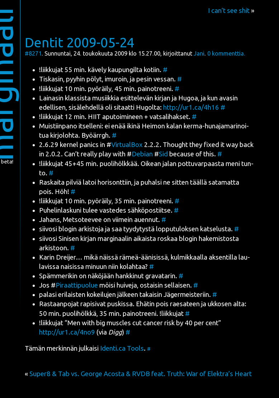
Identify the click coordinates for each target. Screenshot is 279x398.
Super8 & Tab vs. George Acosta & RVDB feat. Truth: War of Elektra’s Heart (140, 374)
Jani (199, 53)
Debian (142, 154)
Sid (163, 154)
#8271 (33, 53)
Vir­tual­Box (127, 144)
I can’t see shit (229, 10)
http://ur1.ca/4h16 (191, 107)
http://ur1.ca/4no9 (67, 332)
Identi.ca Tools (122, 348)
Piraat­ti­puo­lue (77, 285)
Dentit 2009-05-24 (79, 42)
